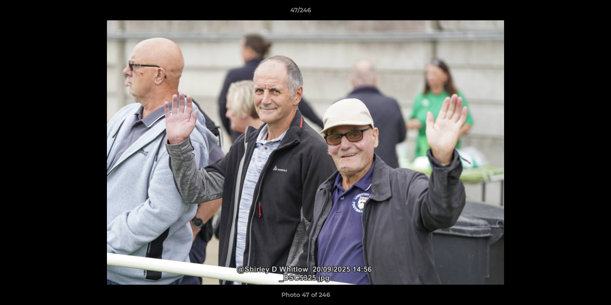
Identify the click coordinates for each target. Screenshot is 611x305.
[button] (575, 12)
